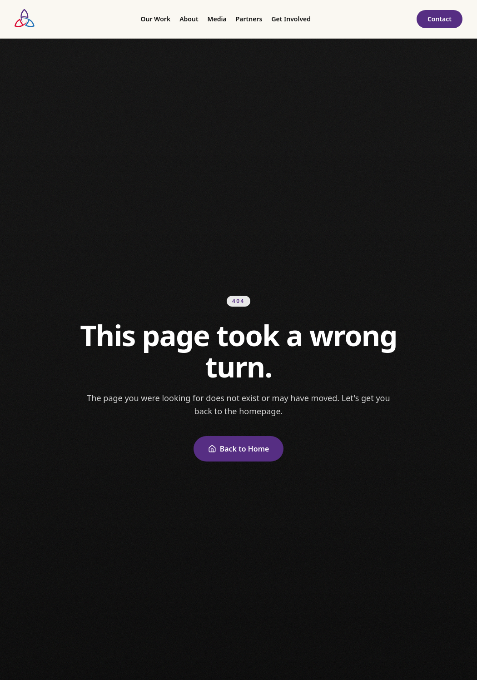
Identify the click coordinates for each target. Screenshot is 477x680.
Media (217, 19)
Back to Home (238, 449)
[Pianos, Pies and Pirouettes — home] (25, 19)
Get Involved (291, 19)
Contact (439, 19)
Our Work (155, 19)
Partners (249, 19)
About (188, 19)
